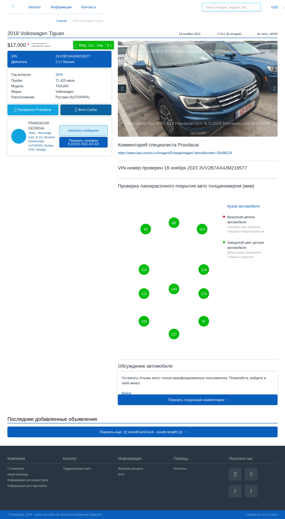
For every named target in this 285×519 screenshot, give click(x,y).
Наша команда (17, 474)
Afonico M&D (269, 514)
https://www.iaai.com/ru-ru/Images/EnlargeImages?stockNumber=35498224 (175, 153)
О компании (15, 468)
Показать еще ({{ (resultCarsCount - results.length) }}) (143, 432)
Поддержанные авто (77, 468)
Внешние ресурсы (130, 468)
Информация (115, 7)
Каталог (81, 7)
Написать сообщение (83, 130)
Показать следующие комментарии (198, 400)
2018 (59, 74)
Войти (273, 7)
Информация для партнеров (27, 485)
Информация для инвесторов (27, 480)
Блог (121, 474)
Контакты (150, 7)
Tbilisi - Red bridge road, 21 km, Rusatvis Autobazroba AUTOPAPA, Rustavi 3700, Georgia (41, 141)
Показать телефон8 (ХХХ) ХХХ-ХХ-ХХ (83, 142)
